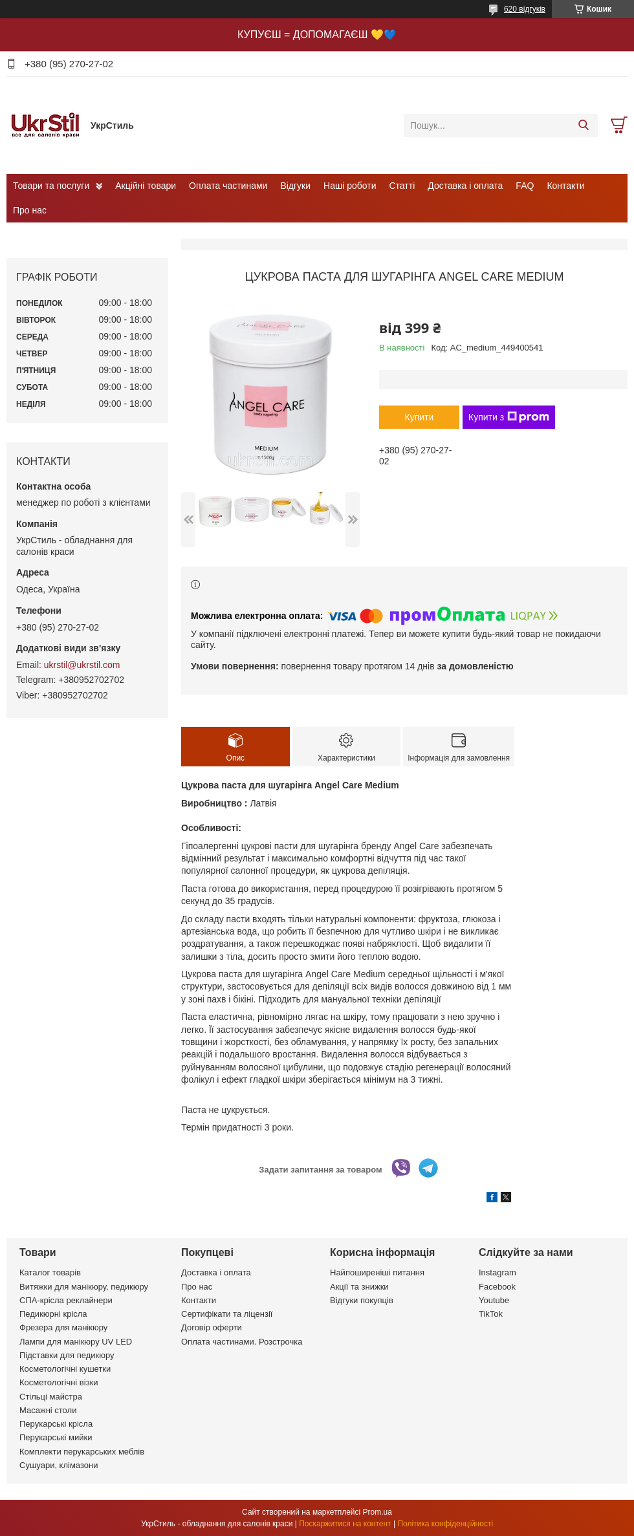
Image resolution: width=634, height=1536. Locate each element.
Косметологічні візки (58, 1382)
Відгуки (295, 185)
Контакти (565, 185)
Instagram (497, 1272)
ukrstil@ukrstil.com (82, 665)
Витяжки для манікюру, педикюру (83, 1287)
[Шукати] (583, 125)
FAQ (525, 185)
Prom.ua (377, 1512)
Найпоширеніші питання (377, 1272)
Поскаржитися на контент (345, 1523)
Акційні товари (145, 185)
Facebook (497, 1287)
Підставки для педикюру (67, 1355)
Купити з (508, 417)
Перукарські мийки (55, 1437)
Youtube (494, 1300)
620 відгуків (524, 9)
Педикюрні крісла (53, 1314)
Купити (419, 417)
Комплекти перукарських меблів (81, 1451)
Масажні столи (47, 1410)
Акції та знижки (359, 1287)
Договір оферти (211, 1327)
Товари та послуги (51, 185)
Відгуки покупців (361, 1300)
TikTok (491, 1314)
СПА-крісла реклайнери (66, 1300)
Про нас (30, 210)
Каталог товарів (50, 1272)
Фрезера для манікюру (63, 1327)
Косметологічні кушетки (65, 1369)
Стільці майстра (50, 1396)
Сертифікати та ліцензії (226, 1314)
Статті (402, 185)
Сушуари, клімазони (58, 1465)
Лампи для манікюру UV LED (75, 1342)
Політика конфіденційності (445, 1523)
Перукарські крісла (56, 1424)
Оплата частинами (228, 185)
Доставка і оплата (465, 185)
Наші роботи (349, 185)
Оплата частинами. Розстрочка (241, 1342)
